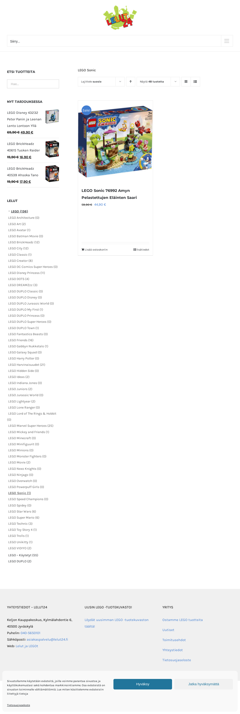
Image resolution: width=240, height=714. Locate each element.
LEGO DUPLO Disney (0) (25, 297)
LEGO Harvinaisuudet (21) (26, 365)
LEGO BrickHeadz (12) (24, 242)
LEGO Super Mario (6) (23, 518)
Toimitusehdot (174, 640)
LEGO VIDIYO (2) (19, 548)
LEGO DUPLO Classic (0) (25, 291)
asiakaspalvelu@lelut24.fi (47, 639)
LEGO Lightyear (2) (21, 401)
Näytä (152, 81)
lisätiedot (143, 249)
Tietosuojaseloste (18, 705)
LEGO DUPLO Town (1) (23, 328)
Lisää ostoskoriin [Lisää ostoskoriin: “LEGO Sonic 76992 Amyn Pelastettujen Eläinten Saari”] (96, 249)
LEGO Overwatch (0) (22, 481)
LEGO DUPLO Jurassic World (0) (31, 303)
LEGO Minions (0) (21, 450)
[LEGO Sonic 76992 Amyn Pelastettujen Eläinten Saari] (115, 142)
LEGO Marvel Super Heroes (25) (30, 426)
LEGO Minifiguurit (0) (23, 444)
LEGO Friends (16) (21, 340)
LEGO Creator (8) (20, 261)
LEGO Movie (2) (19, 462)
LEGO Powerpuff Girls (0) (26, 487)
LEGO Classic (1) (20, 255)
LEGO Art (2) (17, 224)
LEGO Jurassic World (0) (25, 395)
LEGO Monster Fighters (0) (27, 456)
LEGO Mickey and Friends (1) (28, 432)
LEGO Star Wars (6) (22, 511)
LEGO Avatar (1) (19, 230)
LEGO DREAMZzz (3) (23, 285)
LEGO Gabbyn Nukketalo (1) (28, 346)
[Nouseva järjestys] (130, 81)
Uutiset (168, 630)
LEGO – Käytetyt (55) (23, 555)
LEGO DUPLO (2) (19, 561)
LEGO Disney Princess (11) (26, 273)
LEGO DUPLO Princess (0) (26, 316)
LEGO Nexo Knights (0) (24, 469)
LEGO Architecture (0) (23, 218)
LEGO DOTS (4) (18, 279)
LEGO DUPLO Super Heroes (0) (29, 322)
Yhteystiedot (172, 650)
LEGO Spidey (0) (19, 505)
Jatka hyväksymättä (203, 684)
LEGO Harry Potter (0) (23, 358)
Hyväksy (143, 684)
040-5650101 (30, 633)
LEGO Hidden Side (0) (23, 371)
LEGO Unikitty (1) (20, 542)
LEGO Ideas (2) (19, 377)
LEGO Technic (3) (20, 524)
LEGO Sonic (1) (19, 493)
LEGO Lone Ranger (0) (24, 407)
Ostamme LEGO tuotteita (182, 620)
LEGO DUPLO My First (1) (25, 310)
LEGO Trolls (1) (18, 536)
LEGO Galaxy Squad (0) (25, 352)
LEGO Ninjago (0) (20, 475)
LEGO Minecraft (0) (22, 438)
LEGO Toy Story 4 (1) (22, 530)
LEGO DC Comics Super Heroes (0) (33, 267)
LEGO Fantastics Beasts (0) (28, 334)
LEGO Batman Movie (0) (25, 236)
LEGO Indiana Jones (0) (25, 383)
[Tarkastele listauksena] (195, 81)
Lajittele (91, 81)
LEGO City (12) (18, 248)
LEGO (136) (19, 211)
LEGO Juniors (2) (20, 389)
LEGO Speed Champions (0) (28, 499)
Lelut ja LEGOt (27, 646)
